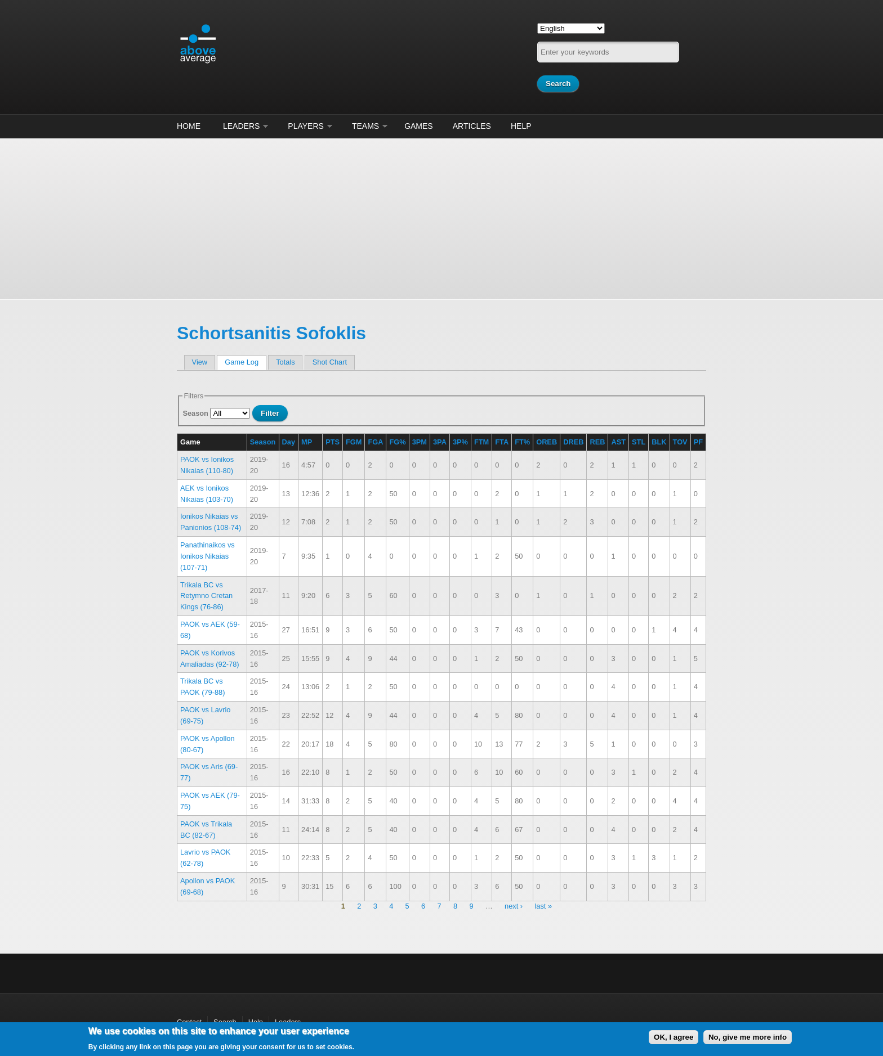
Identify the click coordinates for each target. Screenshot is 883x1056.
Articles (472, 126)
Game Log (245, 362)
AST (618, 442)
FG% (397, 442)
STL (638, 442)
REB (597, 442)
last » (543, 906)
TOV (680, 442)
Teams (365, 126)
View (200, 362)
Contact (189, 1022)
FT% (522, 442)
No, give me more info (747, 1037)
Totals (285, 362)
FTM (481, 442)
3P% (460, 442)
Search (225, 1022)
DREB (573, 442)
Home (188, 126)
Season (196, 413)
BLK (659, 442)
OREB (546, 442)
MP (306, 442)
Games (418, 126)
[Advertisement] (441, 217)
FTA (502, 442)
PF (698, 442)
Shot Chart (330, 362)
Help (521, 126)
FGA (375, 442)
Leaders (241, 126)
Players (306, 126)
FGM (354, 442)
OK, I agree (673, 1037)
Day (288, 442)
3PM (419, 442)
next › (514, 906)
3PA (440, 442)
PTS (332, 442)
